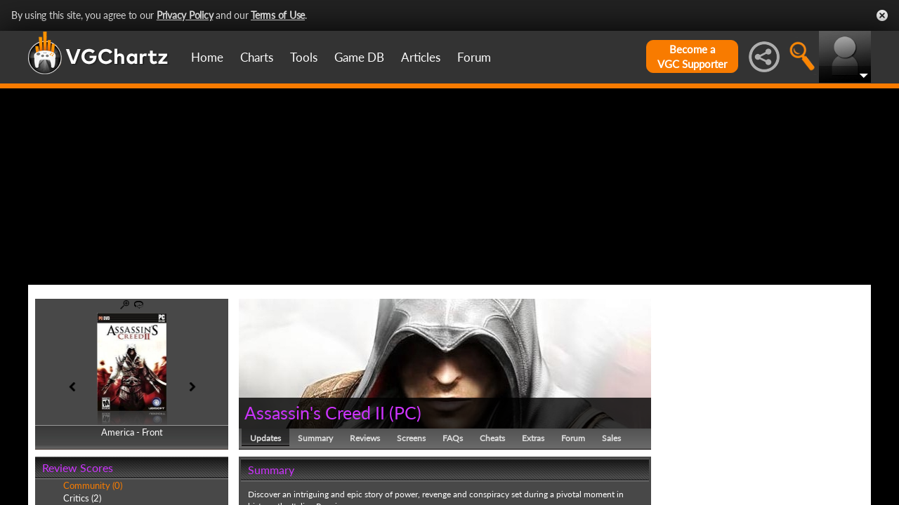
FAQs (452, 438)
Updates (265, 438)
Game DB (359, 57)
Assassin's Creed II (314, 412)
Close (882, 15)
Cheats (492, 438)
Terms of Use (278, 15)
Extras (533, 438)
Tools (303, 57)
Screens (411, 438)
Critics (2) (82, 498)
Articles (420, 57)
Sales (611, 438)
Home (207, 57)
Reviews (365, 438)
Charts (256, 57)
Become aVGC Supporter (692, 56)
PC (405, 412)
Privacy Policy (185, 15)
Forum (474, 57)
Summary (315, 438)
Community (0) (92, 485)
